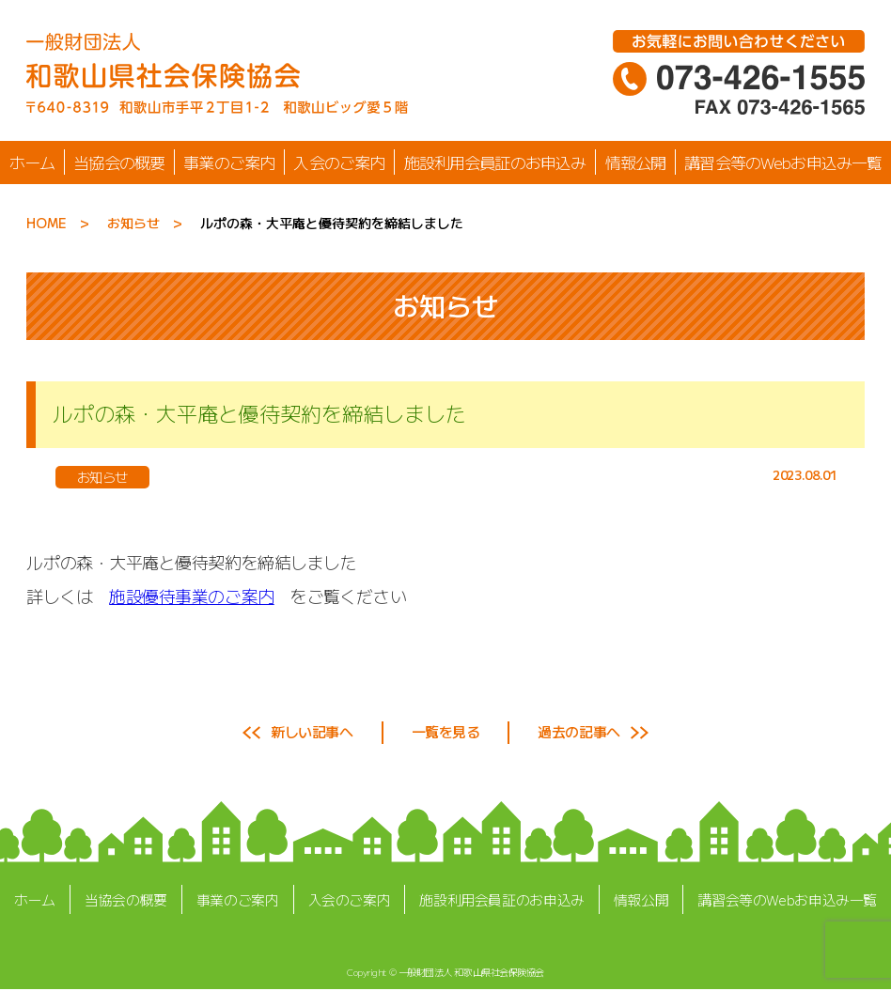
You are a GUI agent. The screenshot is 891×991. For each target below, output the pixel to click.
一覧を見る (446, 731)
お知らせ (133, 222)
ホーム (32, 162)
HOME (46, 222)
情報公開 (635, 162)
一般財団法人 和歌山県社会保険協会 (471, 972)
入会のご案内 (338, 162)
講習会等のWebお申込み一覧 (783, 162)
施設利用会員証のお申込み (495, 162)
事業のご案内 (228, 162)
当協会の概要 (118, 162)
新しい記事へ (311, 731)
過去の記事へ (578, 731)
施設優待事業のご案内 (191, 595)
